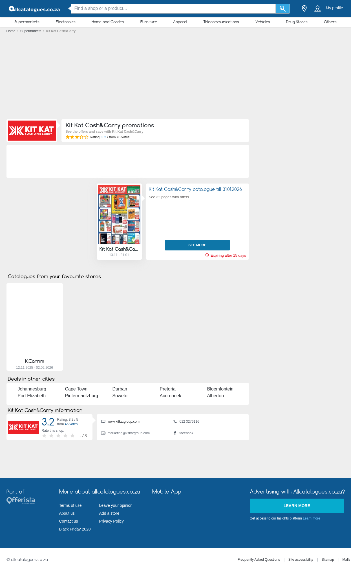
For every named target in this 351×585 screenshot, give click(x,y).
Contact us (68, 521)
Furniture (148, 21)
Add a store (109, 513)
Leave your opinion (116, 505)
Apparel (180, 21)
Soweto (119, 395)
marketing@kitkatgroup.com (125, 433)
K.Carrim (34, 361)
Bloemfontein (220, 389)
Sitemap (328, 560)
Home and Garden (108, 21)
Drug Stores (297, 21)
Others (330, 21)
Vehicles (262, 21)
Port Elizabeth (32, 395)
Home (11, 31)
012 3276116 (186, 422)
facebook (183, 433)
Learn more (297, 505)
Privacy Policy (111, 521)
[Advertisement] (176, 77)
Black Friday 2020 (75, 529)
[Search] (283, 9)
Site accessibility (300, 560)
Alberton (215, 395)
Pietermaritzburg (81, 395)
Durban (119, 389)
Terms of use (70, 505)
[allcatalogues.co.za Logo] (34, 9)
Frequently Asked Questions (259, 560)
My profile (334, 8)
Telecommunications (221, 21)
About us (67, 513)
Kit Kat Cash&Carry (119, 249)
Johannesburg (32, 389)
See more (197, 245)
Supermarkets (26, 21)
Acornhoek (171, 395)
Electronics (66, 21)
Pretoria (168, 389)
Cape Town (76, 389)
